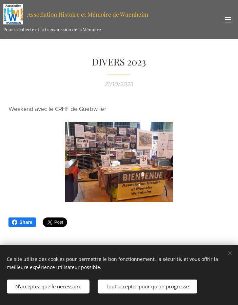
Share (22, 222)
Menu (228, 19)
